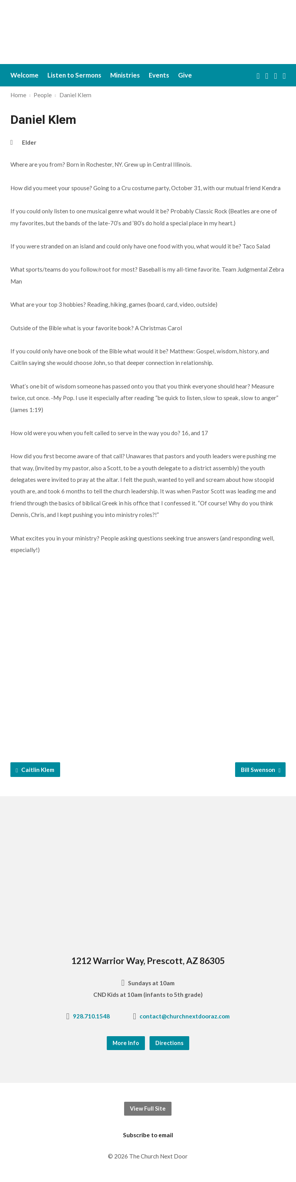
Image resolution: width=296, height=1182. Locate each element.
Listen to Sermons (74, 75)
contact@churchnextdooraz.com (185, 1016)
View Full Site (148, 1108)
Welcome (24, 75)
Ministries (125, 75)
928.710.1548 (91, 1016)
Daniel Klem (75, 94)
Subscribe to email (148, 1134)
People (43, 94)
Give (185, 75)
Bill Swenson (261, 769)
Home (18, 94)
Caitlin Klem (35, 769)
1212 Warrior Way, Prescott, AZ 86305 (148, 960)
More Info (126, 1043)
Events (159, 75)
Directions (169, 1043)
